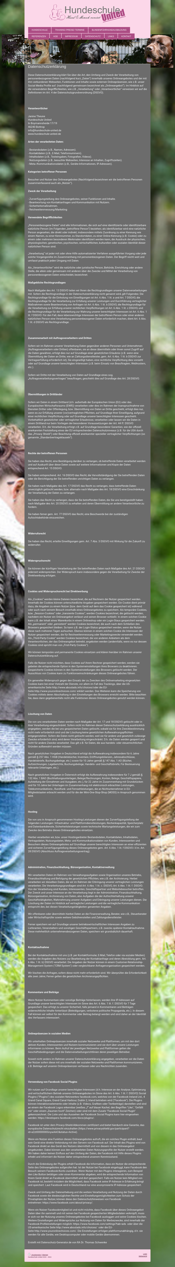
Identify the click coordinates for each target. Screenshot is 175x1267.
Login (145, 1254)
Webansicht (143, 1256)
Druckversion (34, 1255)
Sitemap (45, 1255)
